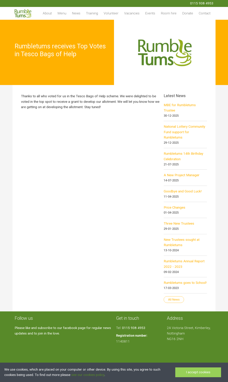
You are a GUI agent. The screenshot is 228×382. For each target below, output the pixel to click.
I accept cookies (198, 372)
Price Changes (174, 207)
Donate (187, 13)
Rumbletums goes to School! (185, 283)
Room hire (169, 13)
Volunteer (111, 13)
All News (174, 299)
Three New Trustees (179, 223)
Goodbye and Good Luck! (183, 191)
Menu (62, 13)
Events (150, 13)
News (76, 13)
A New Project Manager (182, 175)
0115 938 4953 (201, 3)
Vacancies (131, 13)
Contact (205, 13)
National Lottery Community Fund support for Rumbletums (184, 131)
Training (92, 13)
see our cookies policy (87, 375)
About (47, 13)
